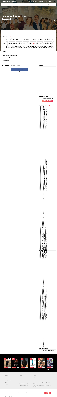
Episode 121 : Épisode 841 (43, 224)
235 (39, 47)
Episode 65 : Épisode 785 (43, 169)
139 (19, 43)
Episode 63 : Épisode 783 (43, 167)
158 (52, 43)
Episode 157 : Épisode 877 (43, 260)
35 (6, 39)
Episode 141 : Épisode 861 (43, 244)
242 (51, 47)
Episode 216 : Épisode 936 (43, 318)
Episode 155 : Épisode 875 (43, 258)
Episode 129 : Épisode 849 (43, 232)
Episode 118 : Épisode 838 (43, 221)
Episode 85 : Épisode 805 (43, 189)
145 (30, 43)
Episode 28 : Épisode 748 (43, 133)
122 (38, 42)
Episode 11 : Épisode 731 (42, 116)
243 (53, 47)
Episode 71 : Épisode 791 (43, 175)
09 (17, 38)
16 (27, 38)
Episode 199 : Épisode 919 (43, 301)
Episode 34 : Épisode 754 (43, 139)
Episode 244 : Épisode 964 (43, 345)
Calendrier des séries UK (23, 385)
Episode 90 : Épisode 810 (43, 194)
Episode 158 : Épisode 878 (43, 261)
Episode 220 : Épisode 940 (43, 322)
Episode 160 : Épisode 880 (43, 263)
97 (45, 40)
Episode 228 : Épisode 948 (43, 330)
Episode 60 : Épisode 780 (43, 164)
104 (8, 42)
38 (10, 39)
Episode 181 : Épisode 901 (43, 283)
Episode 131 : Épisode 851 (43, 234)
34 (52, 38)
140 (21, 43)
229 (29, 47)
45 (20, 39)
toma (29, 1)
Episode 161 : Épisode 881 (43, 264)
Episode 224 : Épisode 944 (43, 326)
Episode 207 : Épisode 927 (43, 309)
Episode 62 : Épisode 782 (43, 166)
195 (20, 46)
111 (20, 42)
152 (42, 43)
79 (20, 40)
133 (9, 43)
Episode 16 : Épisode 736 (43, 121)
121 (36, 42)
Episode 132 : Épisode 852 (43, 235)
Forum (6, 384)
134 (11, 43)
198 (25, 46)
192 (15, 46)
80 (21, 40)
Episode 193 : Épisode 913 (43, 295)
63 (45, 39)
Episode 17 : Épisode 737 (43, 122)
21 (34, 38)
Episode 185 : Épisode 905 (43, 287)
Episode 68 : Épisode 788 (43, 172)
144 (28, 43)
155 (47, 43)
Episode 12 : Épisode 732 (42, 117)
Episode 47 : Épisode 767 (43, 151)
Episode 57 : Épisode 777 (43, 161)
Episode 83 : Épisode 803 (43, 187)
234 (38, 47)
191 (13, 46)
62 (44, 39)
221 (16, 47)
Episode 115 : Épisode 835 (43, 218)
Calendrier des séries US (23, 383)
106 (11, 42)
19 (31, 38)
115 (26, 42)
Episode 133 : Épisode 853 (43, 236)
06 (13, 38)
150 (39, 43)
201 (30, 46)
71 (9, 40)
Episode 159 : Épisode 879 (43, 262)
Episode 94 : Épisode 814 (43, 198)
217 (9, 47)
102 (53, 40)
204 (35, 46)
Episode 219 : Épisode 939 (43, 321)
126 (45, 42)
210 (45, 46)
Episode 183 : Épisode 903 (43, 285)
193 (16, 46)
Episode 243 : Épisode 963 (43, 344)
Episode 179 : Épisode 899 (43, 281)
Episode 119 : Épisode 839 (43, 222)
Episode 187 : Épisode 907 (43, 289)
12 (21, 38)
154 (45, 43)
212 (49, 46)
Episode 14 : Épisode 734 (43, 119)
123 (40, 42)
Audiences (7, 382)
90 (35, 40)
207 (40, 46)
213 (50, 46)
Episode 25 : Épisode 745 (42, 130)
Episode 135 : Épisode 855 (43, 238)
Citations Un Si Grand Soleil (47, 100)
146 (32, 43)
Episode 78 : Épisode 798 (43, 182)
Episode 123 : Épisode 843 (43, 226)
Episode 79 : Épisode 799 (43, 183)
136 (14, 43)
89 (34, 40)
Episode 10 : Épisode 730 (43, 115)
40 (13, 39)
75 (14, 40)
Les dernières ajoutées (9, 377)
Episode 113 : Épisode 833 (43, 216)
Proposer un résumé (6, 55)
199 (27, 46)
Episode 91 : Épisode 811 (42, 195)
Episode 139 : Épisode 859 (43, 242)
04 (10, 38)
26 (41, 38)
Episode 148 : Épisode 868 (43, 251)
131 (6, 43)
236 (41, 47)
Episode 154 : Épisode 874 (43, 257)
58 (38, 39)
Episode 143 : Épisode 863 (43, 246)
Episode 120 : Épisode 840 (43, 223)
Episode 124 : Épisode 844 (43, 227)
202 (32, 46)
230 (31, 47)
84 (27, 40)
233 (36, 47)
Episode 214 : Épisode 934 (43, 316)
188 (8, 46)
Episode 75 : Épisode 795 (43, 179)
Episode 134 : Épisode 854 (43, 237)
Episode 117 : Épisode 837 (43, 220)
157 (50, 43)
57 (37, 39)
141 (23, 43)
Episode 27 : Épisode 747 (43, 132)
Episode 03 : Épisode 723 (42, 108)
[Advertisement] (45, 56)
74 (13, 40)
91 (37, 40)
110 (18, 42)
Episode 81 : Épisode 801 (43, 185)
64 (47, 39)
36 (7, 39)
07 (14, 38)
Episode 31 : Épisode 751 (42, 136)
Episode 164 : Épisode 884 (43, 267)
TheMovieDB (12, 396)
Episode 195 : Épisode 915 (43, 297)
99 (48, 40)
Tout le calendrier (22, 377)
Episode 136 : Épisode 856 (43, 239)
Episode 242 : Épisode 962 (43, 343)
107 (13, 42)
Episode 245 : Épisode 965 (43, 346)
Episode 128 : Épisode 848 (43, 231)
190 (11, 46)
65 (48, 39)
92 (38, 40)
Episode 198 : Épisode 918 (43, 300)
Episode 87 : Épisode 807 (43, 191)
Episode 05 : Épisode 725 (42, 110)
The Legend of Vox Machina (50, 368)
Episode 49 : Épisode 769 (43, 153)
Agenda (20, 375)
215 (6, 47)
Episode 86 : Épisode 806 (43, 190)
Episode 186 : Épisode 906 (43, 288)
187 (6, 46)
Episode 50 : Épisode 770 (43, 154)
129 (50, 42)
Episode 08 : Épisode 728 (43, 113)
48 (24, 39)
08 (16, 38)
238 (44, 47)
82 (24, 40)
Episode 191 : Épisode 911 (43, 293)
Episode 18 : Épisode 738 (43, 123)
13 (23, 38)
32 (49, 38)
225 (23, 47)
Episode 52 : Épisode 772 (42, 156)
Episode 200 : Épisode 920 (43, 302)
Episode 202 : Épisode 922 (43, 304)
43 (17, 39)
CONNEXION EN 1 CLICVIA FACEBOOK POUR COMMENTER (19, 69)
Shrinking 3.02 (36, 1)
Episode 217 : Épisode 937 (43, 319)
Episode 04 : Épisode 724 (43, 109)
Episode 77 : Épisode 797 (43, 181)
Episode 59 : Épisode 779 (43, 163)
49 (26, 39)
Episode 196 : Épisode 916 (43, 298)
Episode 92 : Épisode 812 (42, 196)
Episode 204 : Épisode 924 (43, 306)
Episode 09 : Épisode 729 (43, 114)
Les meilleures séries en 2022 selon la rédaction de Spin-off (42, 383)
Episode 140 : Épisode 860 (43, 243)
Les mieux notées (8, 380)
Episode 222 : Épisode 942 (43, 324)
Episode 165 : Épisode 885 (43, 268)
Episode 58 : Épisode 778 (43, 162)
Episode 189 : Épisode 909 (43, 291)
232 (34, 47)
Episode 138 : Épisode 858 (43, 241)
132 (8, 43)
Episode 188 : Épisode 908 (43, 290)
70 (7, 40)
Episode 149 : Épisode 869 (43, 252)
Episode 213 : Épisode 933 (43, 315)
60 (41, 39)
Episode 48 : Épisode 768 (43, 152)
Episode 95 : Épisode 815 (42, 199)
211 (47, 46)
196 (21, 46)
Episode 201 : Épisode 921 (43, 303)
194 (18, 46)
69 (6, 40)
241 (49, 47)
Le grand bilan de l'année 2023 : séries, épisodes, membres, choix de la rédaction (42, 378)
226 (24, 47)
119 (33, 42)
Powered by (6, 60)
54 (33, 39)
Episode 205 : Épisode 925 (43, 307)
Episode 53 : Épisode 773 (42, 157)
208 (42, 46)
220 (14, 47)
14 (24, 38)
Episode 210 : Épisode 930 (43, 312)
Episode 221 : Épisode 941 (43, 323)
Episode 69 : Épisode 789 (43, 173)
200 (28, 46)
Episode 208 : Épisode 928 (43, 310)
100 (49, 40)
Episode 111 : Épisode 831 (43, 214)
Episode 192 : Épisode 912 (43, 294)
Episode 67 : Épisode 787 (43, 171)
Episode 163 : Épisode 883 (43, 266)
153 (43, 43)
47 (23, 39)
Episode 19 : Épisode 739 (43, 124)
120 (35, 42)
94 (41, 40)
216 (8, 47)
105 (10, 42)
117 (30, 42)
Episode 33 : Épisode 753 (42, 138)
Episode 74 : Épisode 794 (43, 178)
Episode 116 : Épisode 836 (43, 219)
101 (51, 40)
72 (10, 40)
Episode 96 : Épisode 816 (43, 200)
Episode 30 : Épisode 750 (43, 135)
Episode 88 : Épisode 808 (43, 192)
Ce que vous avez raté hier (23, 381)
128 (48, 42)
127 (46, 42)
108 (15, 42)
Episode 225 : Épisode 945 (43, 327)
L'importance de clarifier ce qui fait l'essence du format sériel (42, 386)
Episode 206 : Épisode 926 (43, 308)
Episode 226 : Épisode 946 (43, 328)
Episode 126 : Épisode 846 (43, 229)
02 (7, 38)
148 (35, 43)
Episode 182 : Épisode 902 (43, 284)
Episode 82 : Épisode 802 (43, 186)
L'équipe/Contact (18, 392)
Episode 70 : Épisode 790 (43, 174)
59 (40, 39)
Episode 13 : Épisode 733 (42, 118)
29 (45, 38)
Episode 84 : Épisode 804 (43, 188)
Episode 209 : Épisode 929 (43, 311)
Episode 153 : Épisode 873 (43, 256)
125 (43, 42)
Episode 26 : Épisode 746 (43, 131)
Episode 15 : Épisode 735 (42, 120)
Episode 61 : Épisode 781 (42, 165)
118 (31, 42)
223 (19, 47)
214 (52, 46)
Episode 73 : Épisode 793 (43, 177)
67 (51, 39)
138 (18, 43)
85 (28, 40)
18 (30, 38)
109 (16, 42)
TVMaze (10, 396)
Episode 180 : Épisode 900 (43, 282)
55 (34, 39)
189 (10, 46)
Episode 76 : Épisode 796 (43, 180)
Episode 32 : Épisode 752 (42, 137)
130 (51, 42)
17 (28, 38)
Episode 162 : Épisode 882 (43, 265)
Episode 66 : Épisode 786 (43, 170)
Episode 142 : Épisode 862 (43, 245)
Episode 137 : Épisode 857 (43, 240)
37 (9, 39)
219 (13, 47)
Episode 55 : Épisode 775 (42, 159)
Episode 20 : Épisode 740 (43, 125)
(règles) (55, 20)
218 (11, 47)
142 (24, 43)
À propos (12, 392)
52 (30, 39)
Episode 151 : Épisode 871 (43, 254)
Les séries (7, 375)
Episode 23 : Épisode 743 (42, 128)
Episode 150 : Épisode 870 (43, 253)
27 (42, 38)
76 (16, 40)
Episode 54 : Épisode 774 (43, 158)
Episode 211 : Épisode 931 (43, 313)
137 (16, 43)
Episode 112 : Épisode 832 (43, 215)
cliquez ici (20, 71)
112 (21, 42)
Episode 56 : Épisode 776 (43, 160)
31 (48, 38)
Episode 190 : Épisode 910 (43, 292)
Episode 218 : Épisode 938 (43, 320)
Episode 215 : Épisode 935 (43, 317)
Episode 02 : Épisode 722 (42, 107)
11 (20, 38)
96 (44, 40)
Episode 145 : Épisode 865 (43, 248)
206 (39, 46)
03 (9, 38)
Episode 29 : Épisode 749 (43, 134)
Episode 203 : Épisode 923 (43, 305)
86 (30, 40)
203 (33, 46)
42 (16, 39)
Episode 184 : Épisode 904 (43, 286)
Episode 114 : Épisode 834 (43, 217)
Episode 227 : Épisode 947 (43, 329)
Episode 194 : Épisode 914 (43, 296)
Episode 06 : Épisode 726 (43, 111)
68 (52, 39)
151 (40, 43)
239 (46, 47)
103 (6, 42)
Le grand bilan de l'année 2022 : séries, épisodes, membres (42, 380)
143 (26, 43)
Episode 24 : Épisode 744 (43, 129)
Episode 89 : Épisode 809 (43, 193)
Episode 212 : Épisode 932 (43, 314)
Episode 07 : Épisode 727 (43, 112)
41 (14, 39)
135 (13, 43)
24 (38, 38)
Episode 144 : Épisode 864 (43, 247)
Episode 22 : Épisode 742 (42, 127)
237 (43, 47)
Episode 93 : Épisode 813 (42, 197)
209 (44, 46)
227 (26, 47)
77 (17, 40)
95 (42, 40)
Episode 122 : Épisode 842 (43, 225)
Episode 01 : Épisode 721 (42, 106)
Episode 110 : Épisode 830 (43, 213)
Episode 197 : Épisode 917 (43, 299)
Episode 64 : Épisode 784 (43, 168)
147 (33, 43)
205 (37, 46)
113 (23, 42)
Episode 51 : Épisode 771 (42, 155)
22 (35, 38)
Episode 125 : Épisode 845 (43, 228)
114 (25, 42)
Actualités (35, 375)
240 (48, 47)
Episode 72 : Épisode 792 (43, 176)
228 (28, 47)
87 (31, 40)
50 (27, 39)
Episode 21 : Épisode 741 (42, 126)
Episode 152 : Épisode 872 (43, 255)
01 (6, 38)
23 (37, 38)
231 (33, 47)
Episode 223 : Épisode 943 (43, 325)
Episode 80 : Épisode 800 (43, 184)
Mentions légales (26, 392)
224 (21, 47)
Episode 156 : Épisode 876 (43, 259)
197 (23, 46)
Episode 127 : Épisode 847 (43, 230)
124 (41, 42)
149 (37, 43)
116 (28, 42)
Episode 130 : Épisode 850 (43, 233)
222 (18, 47)
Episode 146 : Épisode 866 (43, 249)
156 (48, 43)
